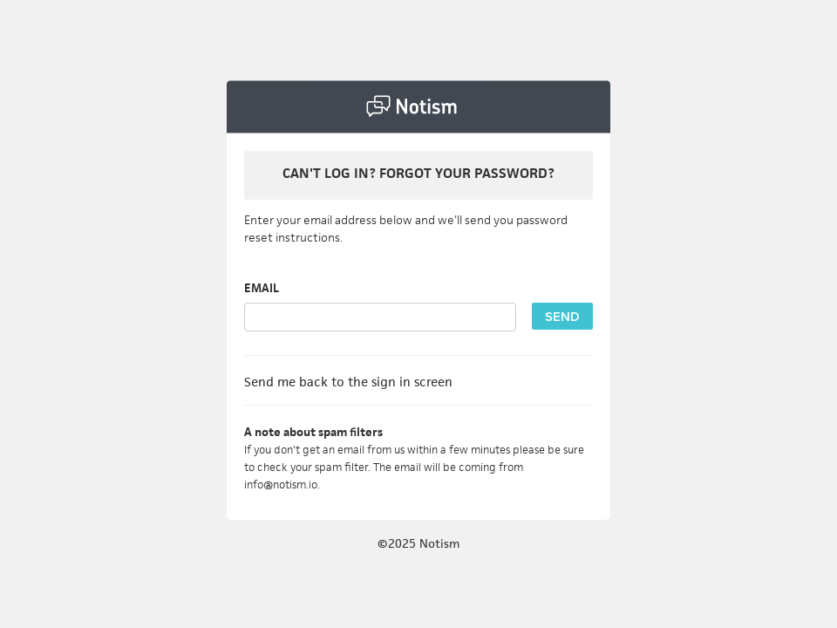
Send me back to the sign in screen (348, 381)
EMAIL (261, 288)
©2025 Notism (418, 543)
